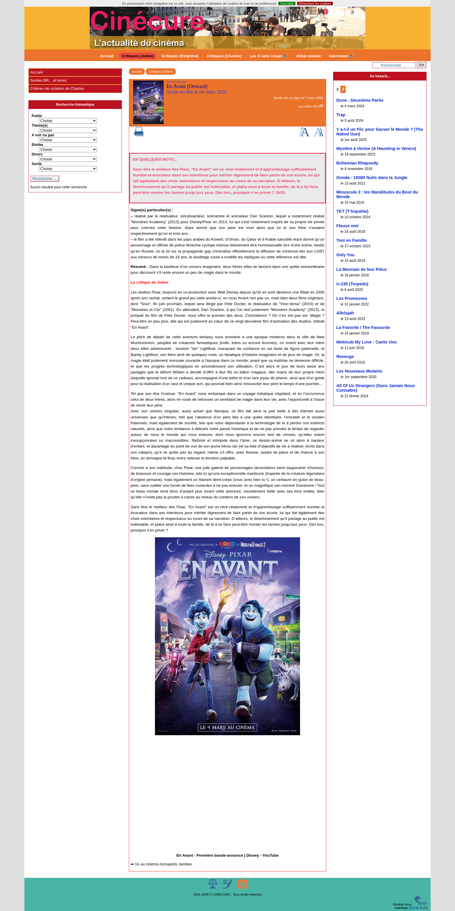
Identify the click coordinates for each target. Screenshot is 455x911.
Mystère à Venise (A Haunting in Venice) (376, 148)
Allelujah (345, 313)
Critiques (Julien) (138, 56)
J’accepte (287, 3)
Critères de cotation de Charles (57, 88)
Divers (37, 154)
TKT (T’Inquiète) (352, 211)
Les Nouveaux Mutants (359, 371)
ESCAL (414, 908)
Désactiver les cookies (315, 3)
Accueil (107, 56)
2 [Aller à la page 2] (343, 89)
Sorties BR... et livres (48, 80)
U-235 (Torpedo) (352, 284)
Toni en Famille (351, 240)
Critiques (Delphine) (180, 56)
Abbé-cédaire (308, 56)
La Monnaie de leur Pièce (361, 269)
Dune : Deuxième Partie (360, 100)
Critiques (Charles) (224, 56)
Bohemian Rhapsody (357, 163)
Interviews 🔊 (341, 56)
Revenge (345, 356)
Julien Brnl (311, 106)
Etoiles (37, 145)
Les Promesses (351, 298)
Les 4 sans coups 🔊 (269, 56)
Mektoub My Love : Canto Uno (366, 342)
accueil (137, 71)
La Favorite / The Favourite (363, 327)
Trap (340, 114)
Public (37, 116)
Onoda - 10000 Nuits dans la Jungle (371, 177)
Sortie (37, 164)
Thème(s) (40, 126)
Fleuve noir (347, 225)
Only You (345, 255)
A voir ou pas (43, 135)
